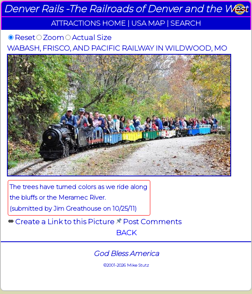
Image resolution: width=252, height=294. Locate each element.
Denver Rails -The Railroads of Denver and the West (126, 9)
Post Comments (152, 221)
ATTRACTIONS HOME (88, 23)
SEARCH (185, 23)
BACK (126, 232)
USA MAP (148, 23)
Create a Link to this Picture (64, 221)
